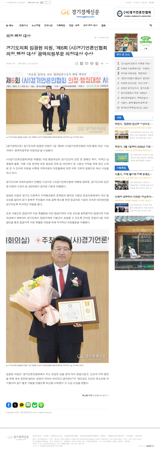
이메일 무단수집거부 (116, 436)
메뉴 (11, 25)
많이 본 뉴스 (123, 54)
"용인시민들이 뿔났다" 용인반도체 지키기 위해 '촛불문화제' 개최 (136, 78)
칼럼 (103, 25)
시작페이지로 (12, 2)
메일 (86, 63)
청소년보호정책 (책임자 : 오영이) (92, 436)
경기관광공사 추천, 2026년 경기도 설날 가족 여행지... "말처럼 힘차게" (136, 92)
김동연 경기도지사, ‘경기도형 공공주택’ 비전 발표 (136, 88)
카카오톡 (21, 405)
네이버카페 (34, 405)
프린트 (91, 63)
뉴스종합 (36, 25)
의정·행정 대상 (103, 37)
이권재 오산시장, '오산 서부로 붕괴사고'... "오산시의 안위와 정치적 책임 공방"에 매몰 (136, 83)
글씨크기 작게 (107, 63)
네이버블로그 (28, 405)
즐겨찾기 (22, 2)
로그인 (151, 2)
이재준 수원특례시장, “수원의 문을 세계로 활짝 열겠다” (136, 68)
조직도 (46, 436)
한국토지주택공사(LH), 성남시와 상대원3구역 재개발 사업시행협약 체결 (136, 107)
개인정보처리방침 (71, 436)
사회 (118, 117)
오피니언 (48, 25)
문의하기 (138, 436)
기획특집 (60, 25)
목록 (81, 63)
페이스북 (8, 405)
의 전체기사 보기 (94, 395)
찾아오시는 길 (56, 436)
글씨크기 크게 (102, 63)
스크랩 (96, 63)
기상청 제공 (47, 4)
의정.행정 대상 (90, 25)
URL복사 (76, 63)
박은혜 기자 (10, 63)
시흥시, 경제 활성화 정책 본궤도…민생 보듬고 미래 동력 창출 (136, 102)
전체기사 (23, 25)
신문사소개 (37, 436)
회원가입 (144, 2)
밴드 (41, 405)
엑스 (15, 405)
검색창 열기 (151, 25)
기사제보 (128, 2)
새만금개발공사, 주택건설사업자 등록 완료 (136, 97)
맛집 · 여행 (74, 25)
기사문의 (136, 2)
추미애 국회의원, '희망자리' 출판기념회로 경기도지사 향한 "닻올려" (136, 73)
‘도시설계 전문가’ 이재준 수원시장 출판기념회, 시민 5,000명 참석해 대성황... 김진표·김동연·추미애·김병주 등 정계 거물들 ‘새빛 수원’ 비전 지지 (136, 63)
